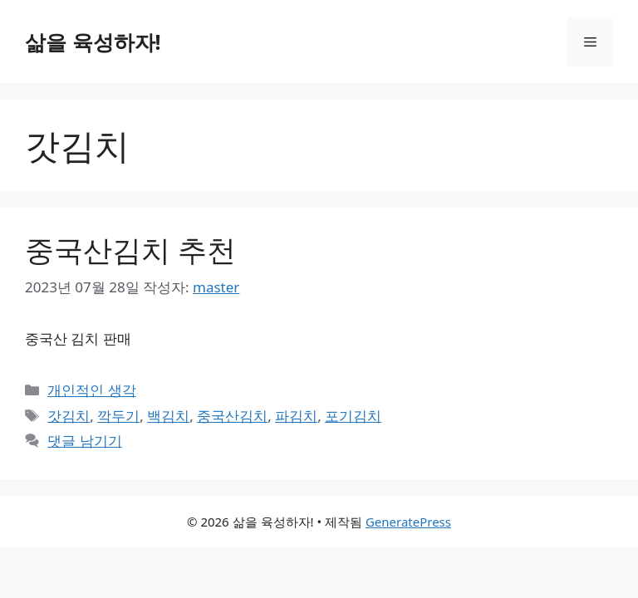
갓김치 (68, 415)
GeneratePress (408, 521)
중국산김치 (232, 415)
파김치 (296, 415)
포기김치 (353, 415)
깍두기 (118, 415)
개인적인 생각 (91, 389)
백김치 (168, 415)
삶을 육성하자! (93, 41)
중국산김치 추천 (130, 249)
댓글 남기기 (84, 440)
